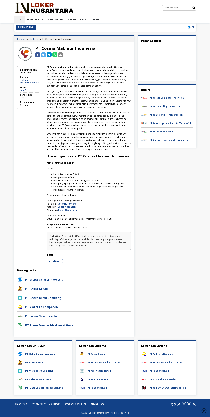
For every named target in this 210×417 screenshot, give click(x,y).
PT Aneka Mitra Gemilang (43, 298)
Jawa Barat (25, 90)
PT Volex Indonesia (97, 379)
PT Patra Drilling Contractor (164, 106)
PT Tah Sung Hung (97, 387)
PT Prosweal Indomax (99, 370)
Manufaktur (55, 19)
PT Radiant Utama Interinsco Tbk (167, 387)
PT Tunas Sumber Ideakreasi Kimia (49, 325)
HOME (19, 19)
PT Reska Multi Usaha (161, 131)
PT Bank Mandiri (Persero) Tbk (166, 114)
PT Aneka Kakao (36, 289)
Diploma (24, 79)
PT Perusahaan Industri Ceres (103, 362)
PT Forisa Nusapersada (41, 316)
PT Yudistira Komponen (41, 307)
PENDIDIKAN (34, 19)
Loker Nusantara (66, 203)
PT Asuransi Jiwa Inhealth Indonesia (168, 140)
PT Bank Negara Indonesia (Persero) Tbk (171, 123)
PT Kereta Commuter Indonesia (166, 97)
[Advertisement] (167, 61)
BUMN (95, 19)
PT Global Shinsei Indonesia (44, 279)
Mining (71, 19)
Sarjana (35, 82)
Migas (84, 19)
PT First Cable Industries (162, 379)
